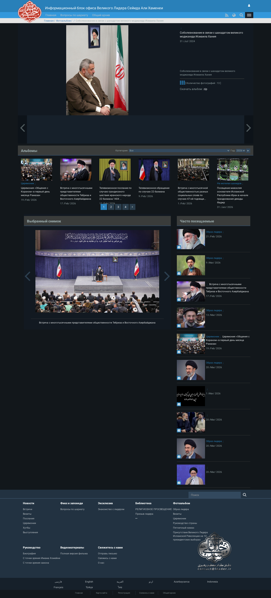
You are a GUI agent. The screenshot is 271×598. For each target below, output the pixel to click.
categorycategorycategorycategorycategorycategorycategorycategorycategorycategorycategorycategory (179, 150)
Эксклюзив (105, 503)
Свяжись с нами (146, 593)
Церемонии (27, 183)
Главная (50, 15)
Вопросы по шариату (74, 15)
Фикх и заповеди (71, 503)
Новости (28, 503)
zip (204, 89)
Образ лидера (214, 231)
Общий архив (101, 15)
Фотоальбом (63, 20)
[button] (249, 15)
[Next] (132, 207)
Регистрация (124, 593)
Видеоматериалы (72, 547)
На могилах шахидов (229, 183)
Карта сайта (101, 593)
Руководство (31, 547)
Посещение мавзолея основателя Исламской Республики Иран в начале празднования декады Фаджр (232, 195)
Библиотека (143, 503)
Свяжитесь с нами (110, 547)
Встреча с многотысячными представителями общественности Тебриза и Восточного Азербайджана (97, 322)
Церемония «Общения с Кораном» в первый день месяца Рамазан (35, 192)
